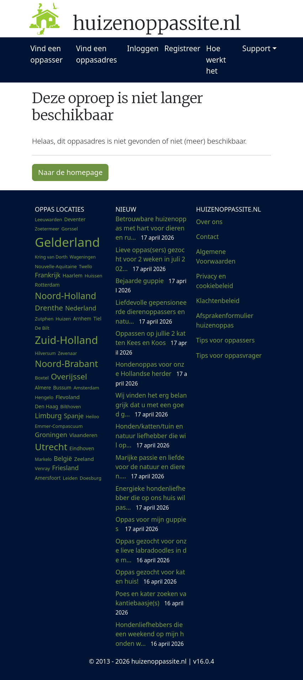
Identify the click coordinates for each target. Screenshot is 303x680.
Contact (207, 236)
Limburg (48, 415)
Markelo (43, 459)
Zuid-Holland (66, 340)
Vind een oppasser (46, 54)
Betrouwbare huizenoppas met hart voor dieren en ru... (151, 228)
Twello (85, 267)
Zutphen (44, 318)
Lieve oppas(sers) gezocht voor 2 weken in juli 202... (150, 259)
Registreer (182, 48)
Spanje (74, 415)
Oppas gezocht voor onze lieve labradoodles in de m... (151, 550)
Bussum (62, 387)
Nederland (80, 308)
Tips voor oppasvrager (229, 355)
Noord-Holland (65, 295)
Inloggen (143, 48)
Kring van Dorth (51, 257)
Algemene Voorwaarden (215, 256)
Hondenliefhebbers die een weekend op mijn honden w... (150, 634)
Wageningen (83, 257)
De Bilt (42, 328)
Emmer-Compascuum (59, 426)
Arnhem (82, 318)
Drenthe (49, 308)
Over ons (209, 221)
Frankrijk (47, 275)
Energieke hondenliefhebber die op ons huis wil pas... (151, 497)
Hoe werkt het (216, 59)
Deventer (75, 219)
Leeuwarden (48, 219)
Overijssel (69, 376)
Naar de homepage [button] (70, 172)
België (63, 458)
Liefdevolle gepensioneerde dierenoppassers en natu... (151, 311)
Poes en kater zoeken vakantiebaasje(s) (151, 603)
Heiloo (92, 417)
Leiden (70, 478)
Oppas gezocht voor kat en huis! (150, 576)
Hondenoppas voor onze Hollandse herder (151, 373)
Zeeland (84, 458)
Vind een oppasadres (96, 54)
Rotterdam (47, 284)
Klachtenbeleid (217, 300)
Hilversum (45, 353)
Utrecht (51, 446)
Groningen (51, 434)
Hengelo (44, 397)
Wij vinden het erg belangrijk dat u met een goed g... (151, 404)
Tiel (97, 318)
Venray (42, 468)
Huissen (93, 275)
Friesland (65, 467)
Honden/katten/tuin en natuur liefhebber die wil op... (151, 435)
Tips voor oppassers (225, 340)
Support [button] (256, 48)
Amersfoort (48, 478)
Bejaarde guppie (151, 285)
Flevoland (67, 396)
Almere (43, 387)
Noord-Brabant (66, 363)
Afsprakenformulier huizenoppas (224, 320)
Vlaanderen (83, 435)
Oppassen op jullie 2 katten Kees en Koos (151, 342)
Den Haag (46, 406)
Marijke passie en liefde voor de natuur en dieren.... (150, 466)
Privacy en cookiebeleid (214, 280)
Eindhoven (81, 448)
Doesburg (90, 478)
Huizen (63, 318)
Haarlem (73, 275)
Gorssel (69, 228)
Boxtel (42, 377)
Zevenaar (67, 353)
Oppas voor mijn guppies (151, 524)
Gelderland (67, 241)
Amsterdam (86, 387)
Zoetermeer (47, 229)
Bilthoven (70, 406)
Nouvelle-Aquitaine (56, 266)
